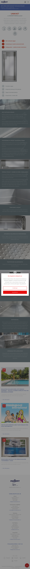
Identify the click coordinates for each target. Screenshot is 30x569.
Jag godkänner (15, 292)
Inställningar (15, 288)
